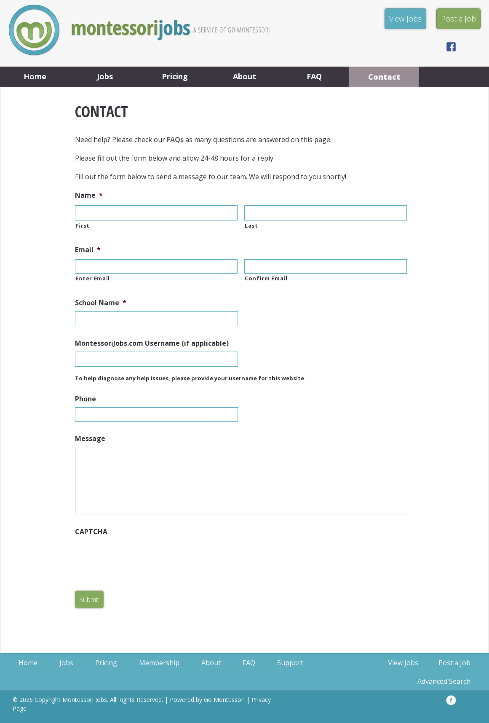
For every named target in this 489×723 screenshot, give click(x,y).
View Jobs (403, 662)
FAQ (314, 76)
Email (88, 249)
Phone (85, 399)
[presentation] (139, 556)
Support (290, 662)
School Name (100, 302)
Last (251, 225)
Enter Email (92, 278)
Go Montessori (224, 700)
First (82, 225)
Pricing (175, 76)
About (244, 76)
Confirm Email (266, 278)
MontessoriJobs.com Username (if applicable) (152, 343)
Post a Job (454, 662)
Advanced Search (443, 681)
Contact (384, 77)
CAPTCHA (91, 531)
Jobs (105, 76)
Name (89, 195)
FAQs (175, 139)
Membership (159, 662)
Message (90, 438)
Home (35, 76)
